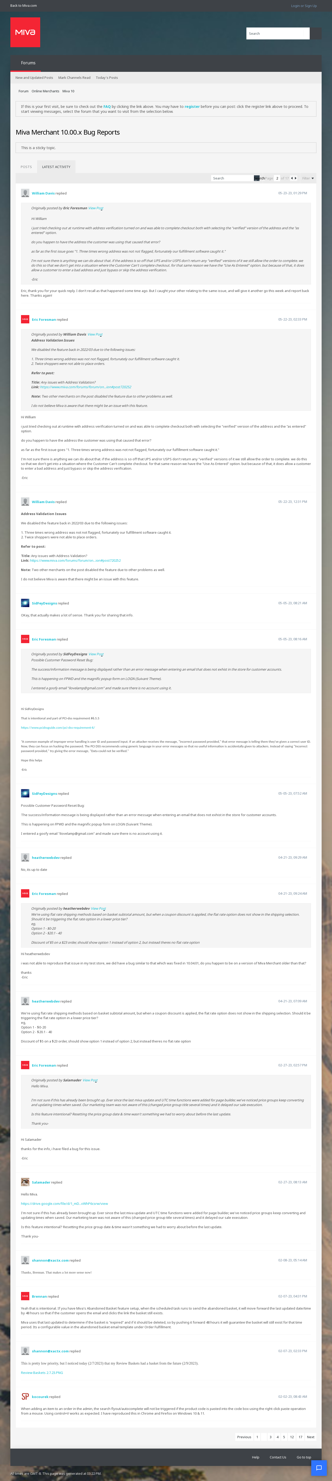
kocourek (40, 1396)
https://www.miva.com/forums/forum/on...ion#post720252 (85, 387)
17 (300, 1437)
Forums (28, 63)
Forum (24, 91)
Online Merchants (45, 91)
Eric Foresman (44, 319)
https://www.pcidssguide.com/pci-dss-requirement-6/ (58, 727)
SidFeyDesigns (44, 603)
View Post (95, 208)
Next (310, 1437)
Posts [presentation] (26, 166)
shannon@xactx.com (50, 1260)
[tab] (26, 166)
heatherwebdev (46, 857)
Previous (244, 1437)
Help (255, 1457)
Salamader (41, 1182)
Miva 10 (68, 91)
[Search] (278, 33)
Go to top (304, 1457)
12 (292, 1437)
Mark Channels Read (74, 77)
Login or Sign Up (304, 5)
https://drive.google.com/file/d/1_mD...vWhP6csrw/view (64, 1203)
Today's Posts (107, 77)
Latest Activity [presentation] (56, 166)
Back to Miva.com (23, 5)
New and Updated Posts (34, 77)
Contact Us (278, 1457)
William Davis (43, 193)
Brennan (39, 1296)
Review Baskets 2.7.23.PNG (42, 1372)
